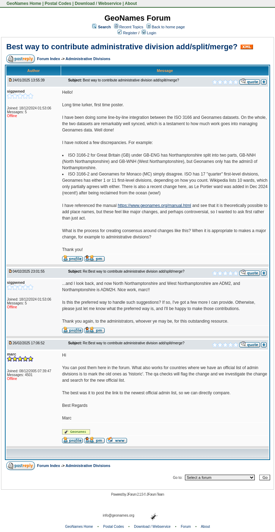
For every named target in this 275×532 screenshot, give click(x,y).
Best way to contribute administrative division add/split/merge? (122, 46)
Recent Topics (131, 27)
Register (127, 33)
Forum (186, 527)
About (131, 3)
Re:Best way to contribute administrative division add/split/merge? (133, 271)
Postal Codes (58, 3)
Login (149, 33)
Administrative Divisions (88, 59)
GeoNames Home (23, 3)
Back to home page (168, 27)
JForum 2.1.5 (135, 494)
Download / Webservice (98, 3)
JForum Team (155, 494)
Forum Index (49, 59)
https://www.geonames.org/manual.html (154, 205)
